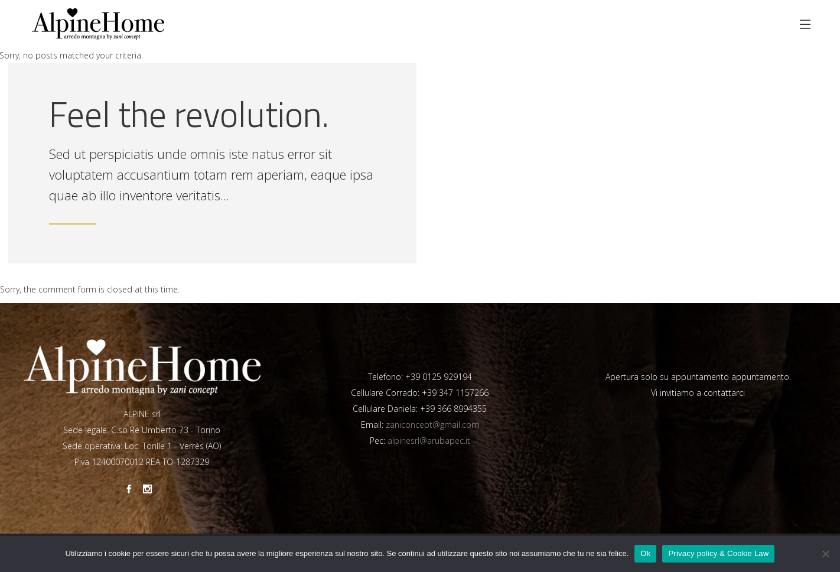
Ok (645, 553)
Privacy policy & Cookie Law (718, 553)
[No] (825, 554)
